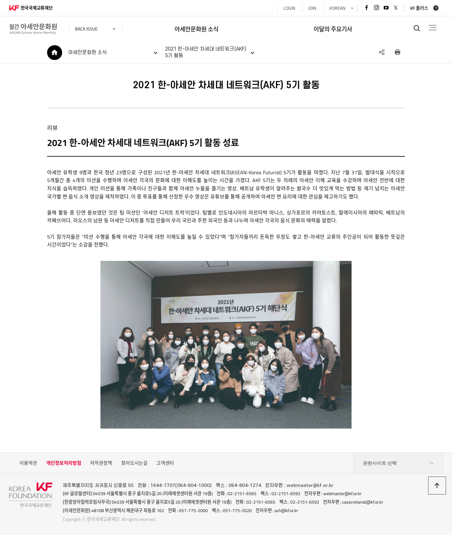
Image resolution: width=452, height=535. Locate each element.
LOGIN (289, 8)
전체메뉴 (433, 27)
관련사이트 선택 (398, 463)
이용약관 (28, 463)
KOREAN (337, 8)
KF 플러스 (419, 8)
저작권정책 (101, 463)
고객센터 (165, 463)
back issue (86, 28)
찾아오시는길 (134, 463)
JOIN (312, 8)
